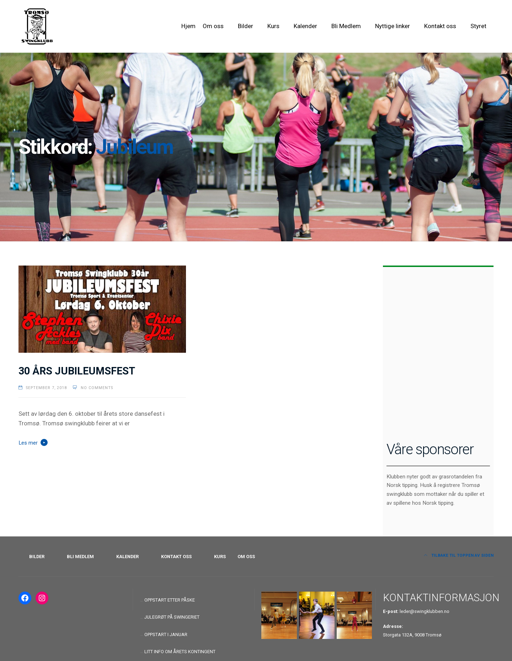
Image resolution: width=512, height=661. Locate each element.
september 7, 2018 (46, 387)
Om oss (213, 26)
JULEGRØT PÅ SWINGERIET (171, 617)
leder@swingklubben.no (424, 611)
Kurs (273, 26)
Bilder (245, 26)
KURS (220, 556)
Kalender (305, 26)
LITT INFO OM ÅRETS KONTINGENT (179, 651)
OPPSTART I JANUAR (165, 634)
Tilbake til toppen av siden (459, 555)
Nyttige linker (392, 26)
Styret (478, 26)
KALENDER (127, 556)
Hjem (188, 26)
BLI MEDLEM (80, 556)
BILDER (36, 556)
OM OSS (246, 556)
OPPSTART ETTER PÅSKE (169, 600)
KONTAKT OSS (176, 556)
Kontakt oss (440, 26)
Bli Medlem (346, 26)
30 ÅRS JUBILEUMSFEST (76, 371)
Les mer (28, 443)
